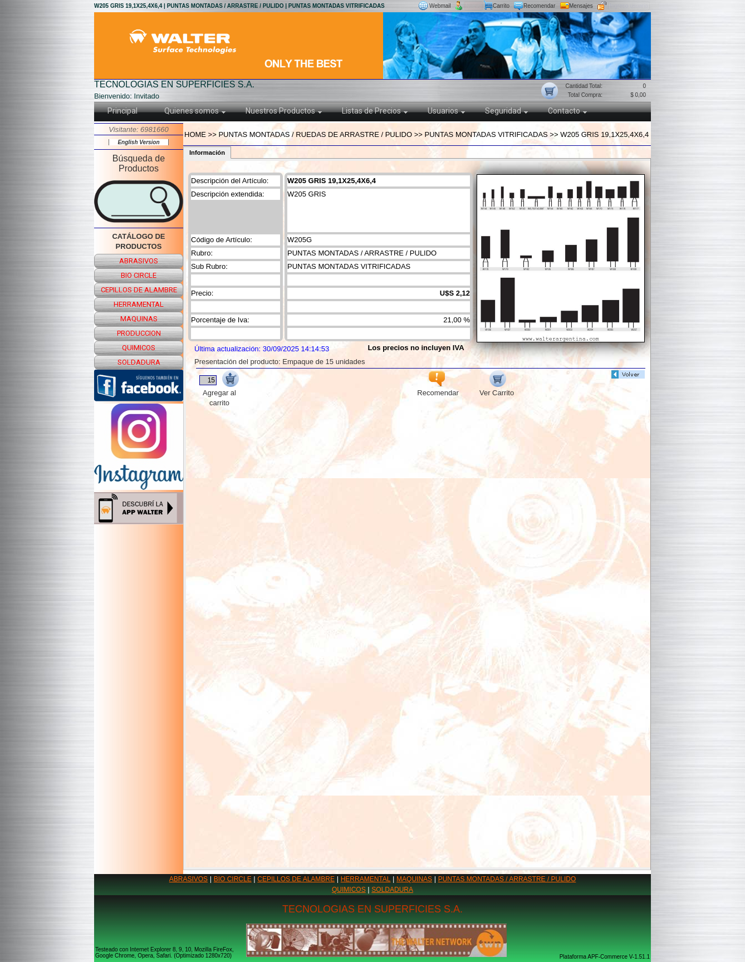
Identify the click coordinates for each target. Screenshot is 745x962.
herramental (139, 304)
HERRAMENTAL (366, 879)
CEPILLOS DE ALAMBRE (296, 879)
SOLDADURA (392, 890)
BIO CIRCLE (233, 879)
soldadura (138, 362)
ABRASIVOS (188, 879)
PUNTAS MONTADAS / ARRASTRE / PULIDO (507, 879)
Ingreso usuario (629, 6)
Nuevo (473, 6)
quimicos (138, 347)
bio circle (138, 275)
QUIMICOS (349, 890)
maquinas (139, 319)
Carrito (501, 6)
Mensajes (581, 6)
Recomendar (539, 6)
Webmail (440, 6)
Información (207, 152)
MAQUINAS (414, 879)
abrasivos (138, 261)
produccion (139, 333)
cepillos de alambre (139, 290)
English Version (138, 142)
